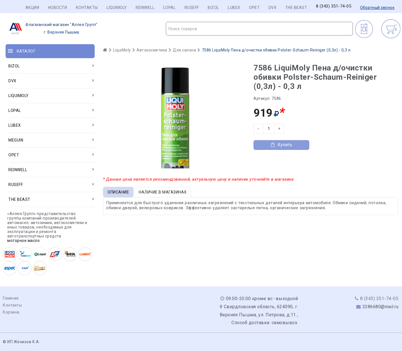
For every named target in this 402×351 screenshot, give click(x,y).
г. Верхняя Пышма (52, 28)
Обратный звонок (377, 7)
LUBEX (234, 7)
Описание (118, 192)
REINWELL (145, 7)
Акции (32, 7)
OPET (254, 7)
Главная (11, 298)
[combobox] (259, 29)
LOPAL (169, 7)
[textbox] (259, 29)
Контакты (87, 7)
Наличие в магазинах (163, 192)
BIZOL (213, 7)
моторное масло (23, 240)
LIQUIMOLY (117, 7)
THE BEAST (296, 7)
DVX (273, 7)
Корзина (11, 312)
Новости (57, 7)
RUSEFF (192, 7)
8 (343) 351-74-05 (333, 6)
